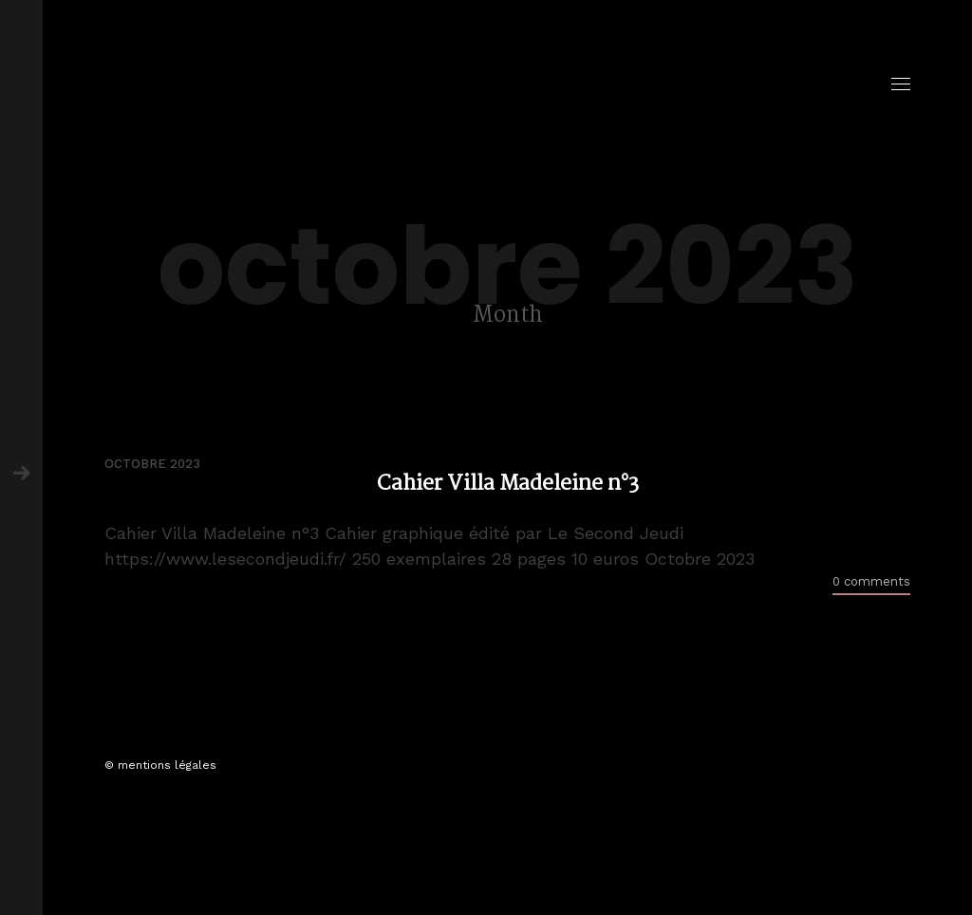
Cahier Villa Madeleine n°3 (508, 484)
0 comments (871, 581)
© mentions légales (160, 765)
